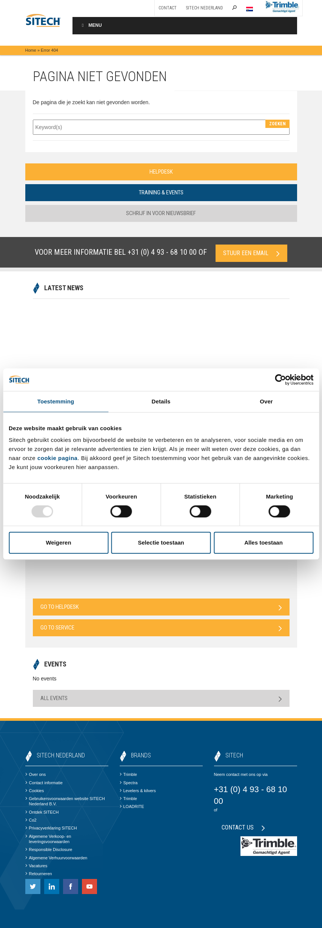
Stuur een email (251, 253)
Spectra (129, 782)
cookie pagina (57, 458)
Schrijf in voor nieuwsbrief (161, 213)
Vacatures (36, 865)
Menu (91, 25)
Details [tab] (161, 401)
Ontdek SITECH (42, 812)
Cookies (34, 790)
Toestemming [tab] (55, 401)
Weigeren (58, 542)
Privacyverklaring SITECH (51, 828)
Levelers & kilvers (138, 790)
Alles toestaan (263, 542)
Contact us (243, 827)
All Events (161, 698)
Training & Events (161, 192)
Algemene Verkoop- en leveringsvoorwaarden (48, 839)
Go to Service (161, 627)
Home (30, 50)
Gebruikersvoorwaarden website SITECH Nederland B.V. (65, 801)
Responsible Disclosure (48, 849)
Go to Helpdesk (161, 607)
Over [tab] (266, 401)
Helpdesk (161, 171)
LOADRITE (132, 806)
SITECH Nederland (204, 8)
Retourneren (38, 873)
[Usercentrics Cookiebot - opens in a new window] (280, 379)
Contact (168, 8)
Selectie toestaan (161, 542)
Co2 (31, 820)
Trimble (128, 774)
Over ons (35, 774)
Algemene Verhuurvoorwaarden (56, 858)
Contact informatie (44, 782)
